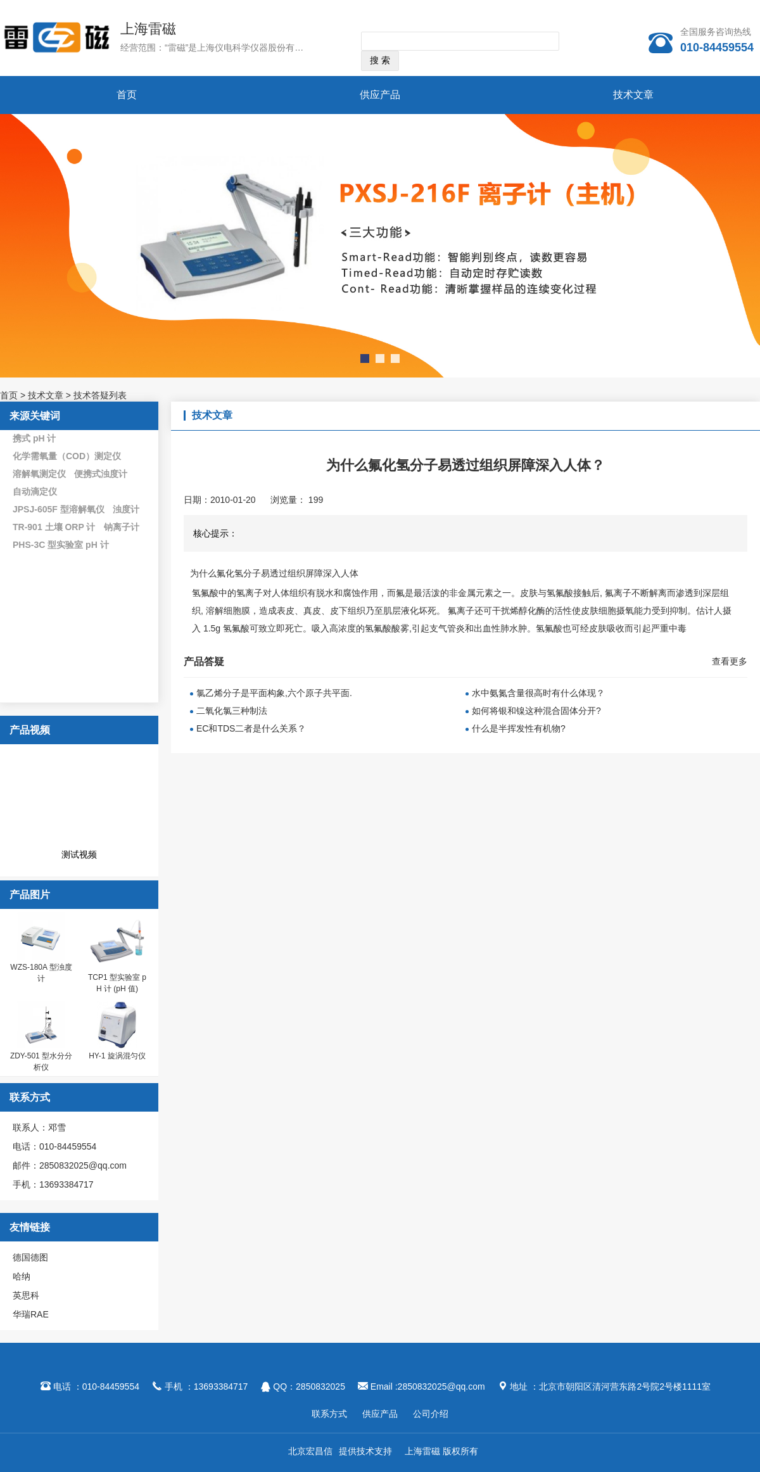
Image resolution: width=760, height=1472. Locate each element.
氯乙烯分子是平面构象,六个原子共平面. (274, 693)
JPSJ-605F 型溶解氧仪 (58, 509)
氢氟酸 (205, 593)
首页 (127, 94)
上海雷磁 (148, 29)
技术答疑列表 (100, 395)
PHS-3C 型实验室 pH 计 (61, 545)
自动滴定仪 (35, 491)
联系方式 (329, 1414)
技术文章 (633, 94)
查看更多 (729, 661)
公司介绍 (430, 1414)
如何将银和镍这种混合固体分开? (536, 711)
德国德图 (30, 1257)
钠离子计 (121, 527)
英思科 (26, 1295)
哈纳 (21, 1276)
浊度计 (126, 509)
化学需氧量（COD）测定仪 (67, 456)
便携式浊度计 (100, 474)
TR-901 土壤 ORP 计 (54, 527)
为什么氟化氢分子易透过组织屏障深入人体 (275, 573)
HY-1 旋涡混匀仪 (117, 1055)
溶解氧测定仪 (39, 474)
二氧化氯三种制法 (231, 711)
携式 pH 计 (34, 438)
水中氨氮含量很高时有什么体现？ (538, 693)
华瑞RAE (31, 1314)
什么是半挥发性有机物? (519, 728)
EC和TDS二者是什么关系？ (251, 728)
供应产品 (380, 94)
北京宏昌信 (310, 1451)
